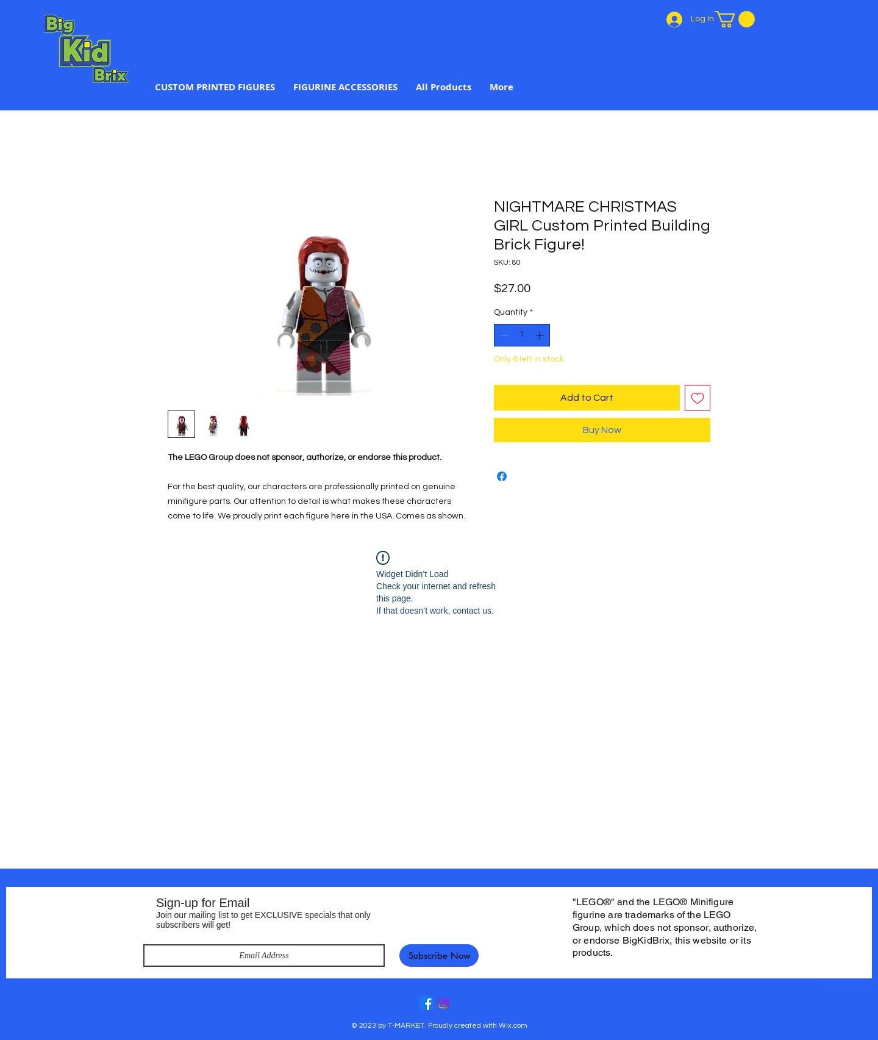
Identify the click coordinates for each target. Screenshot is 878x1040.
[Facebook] (426, 1003)
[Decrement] (503, 335)
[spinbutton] (522, 335)
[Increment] (540, 335)
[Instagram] (444, 1003)
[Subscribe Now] (439, 955)
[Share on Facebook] (501, 476)
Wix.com (513, 1026)
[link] (735, 19)
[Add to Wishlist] (697, 398)
